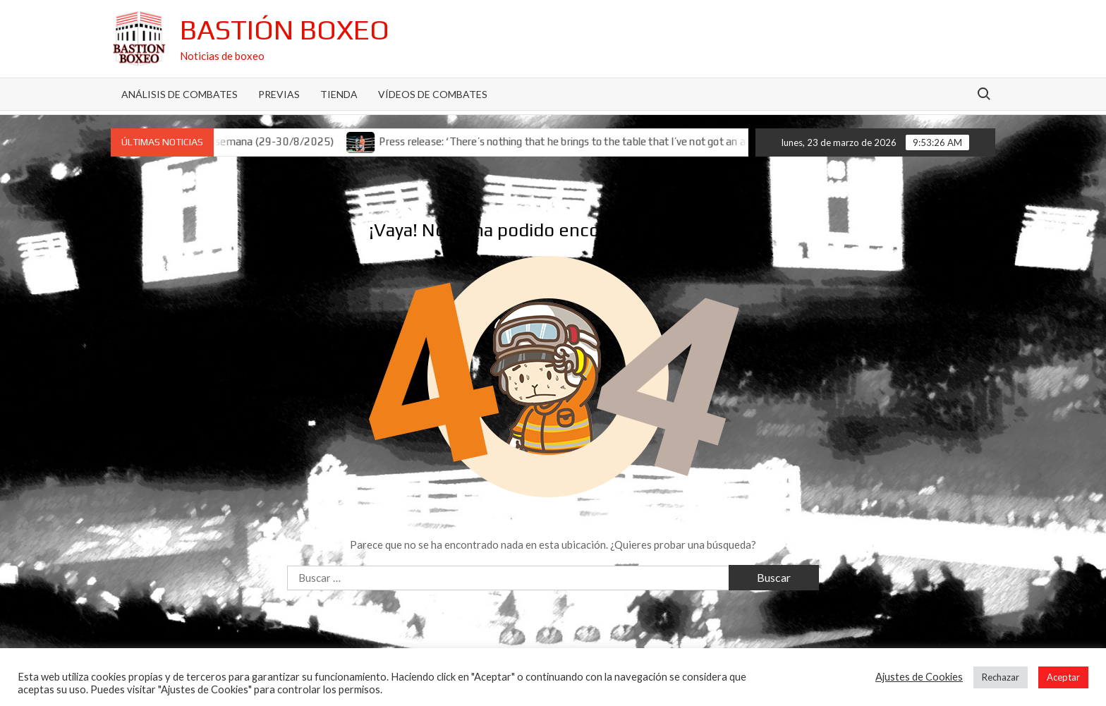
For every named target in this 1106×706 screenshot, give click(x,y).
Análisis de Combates (179, 94)
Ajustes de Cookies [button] (919, 677)
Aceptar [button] (1063, 677)
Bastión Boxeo (284, 29)
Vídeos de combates (432, 94)
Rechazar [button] (1000, 677)
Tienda (339, 94)
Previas (279, 94)
